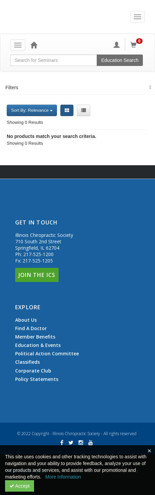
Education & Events (38, 345)
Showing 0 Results (25, 122)
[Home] (33, 44)
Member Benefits (35, 337)
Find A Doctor (31, 328)
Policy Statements (36, 379)
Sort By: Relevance (32, 110)
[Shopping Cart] (137, 44)
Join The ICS (37, 275)
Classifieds (27, 362)
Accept (19, 486)
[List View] (83, 110)
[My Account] (116, 44)
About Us (26, 320)
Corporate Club (33, 371)
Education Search (119, 60)
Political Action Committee (47, 354)
